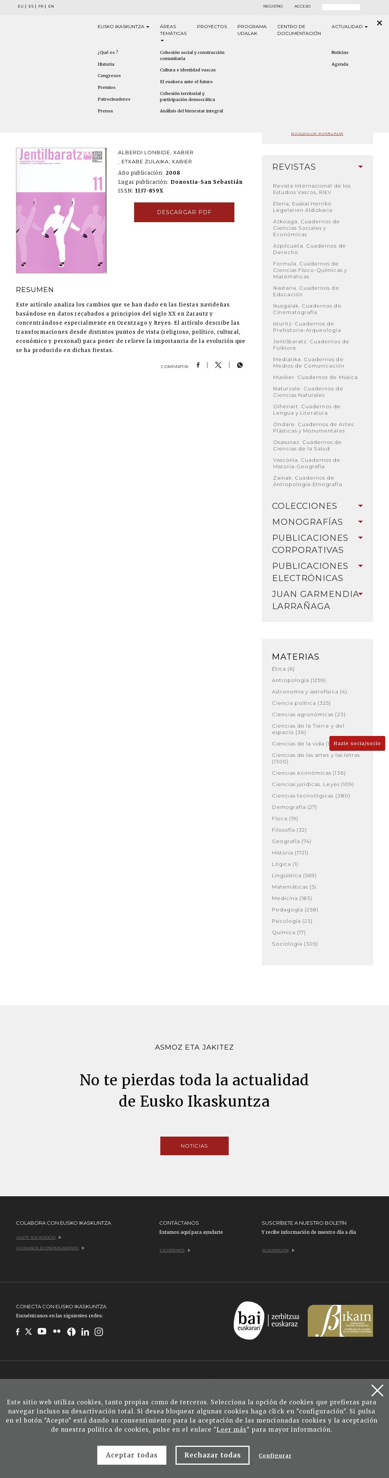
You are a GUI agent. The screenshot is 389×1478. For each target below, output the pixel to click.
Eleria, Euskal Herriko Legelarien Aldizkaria (303, 207)
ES (30, 6)
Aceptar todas (132, 1455)
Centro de (299, 30)
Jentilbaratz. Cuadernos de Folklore (311, 344)
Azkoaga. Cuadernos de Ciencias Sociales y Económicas (306, 227)
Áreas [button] (173, 32)
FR (40, 6)
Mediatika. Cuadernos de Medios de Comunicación (309, 362)
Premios (106, 87)
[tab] (317, 167)
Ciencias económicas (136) (309, 773)
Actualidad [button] (350, 26)
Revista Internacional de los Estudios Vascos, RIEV (312, 189)
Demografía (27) (295, 807)
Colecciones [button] (317, 506)
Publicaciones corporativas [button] (317, 544)
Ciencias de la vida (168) (305, 744)
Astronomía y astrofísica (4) (309, 691)
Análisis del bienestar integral (191, 111)
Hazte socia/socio (357, 743)
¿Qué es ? (108, 52)
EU (21, 6)
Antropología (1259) (299, 680)
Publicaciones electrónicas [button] (317, 572)
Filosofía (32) (289, 830)
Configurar (275, 1456)
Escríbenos (175, 1250)
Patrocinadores (114, 99)
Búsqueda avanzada (317, 133)
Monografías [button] (317, 522)
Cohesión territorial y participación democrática (187, 96)
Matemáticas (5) (294, 887)
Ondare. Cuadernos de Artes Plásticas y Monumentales (313, 427)
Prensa (105, 111)
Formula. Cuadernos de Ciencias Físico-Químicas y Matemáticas (310, 270)
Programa (252, 30)
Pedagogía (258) (295, 909)
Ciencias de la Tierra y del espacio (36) (308, 729)
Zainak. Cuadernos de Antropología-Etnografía (307, 481)
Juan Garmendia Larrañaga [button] (317, 600)
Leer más (232, 1429)
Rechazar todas (212, 1455)
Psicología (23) (292, 921)
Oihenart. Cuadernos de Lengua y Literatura (307, 409)
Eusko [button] (123, 26)
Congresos (109, 75)
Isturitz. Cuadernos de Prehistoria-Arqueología (307, 327)
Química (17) (289, 932)
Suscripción (278, 1250)
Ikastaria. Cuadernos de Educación (306, 291)
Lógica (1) (285, 864)
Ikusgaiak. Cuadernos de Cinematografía (307, 309)
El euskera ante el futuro (186, 81)
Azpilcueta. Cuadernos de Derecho (309, 249)
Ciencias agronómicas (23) (309, 714)
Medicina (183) (292, 898)
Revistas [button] (317, 167)
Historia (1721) (290, 853)
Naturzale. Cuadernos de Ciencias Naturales (308, 391)
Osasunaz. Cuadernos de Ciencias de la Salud (307, 445)
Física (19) (285, 818)
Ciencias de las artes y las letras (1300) (316, 758)
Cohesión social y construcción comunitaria (192, 55)
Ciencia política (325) (301, 703)
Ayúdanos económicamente (50, 1248)
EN (51, 6)
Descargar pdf (184, 212)
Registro (273, 6)
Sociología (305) (295, 944)
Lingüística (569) (294, 875)
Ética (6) (283, 669)
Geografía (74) (292, 841)
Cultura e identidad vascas (188, 70)
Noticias (194, 1146)
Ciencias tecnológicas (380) (311, 796)
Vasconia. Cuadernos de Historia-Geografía (307, 463)
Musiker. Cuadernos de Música (315, 377)
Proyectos (212, 26)
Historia (106, 64)
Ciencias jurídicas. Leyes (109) (313, 784)
